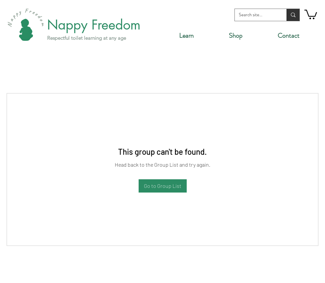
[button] (310, 14)
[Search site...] (256, 15)
